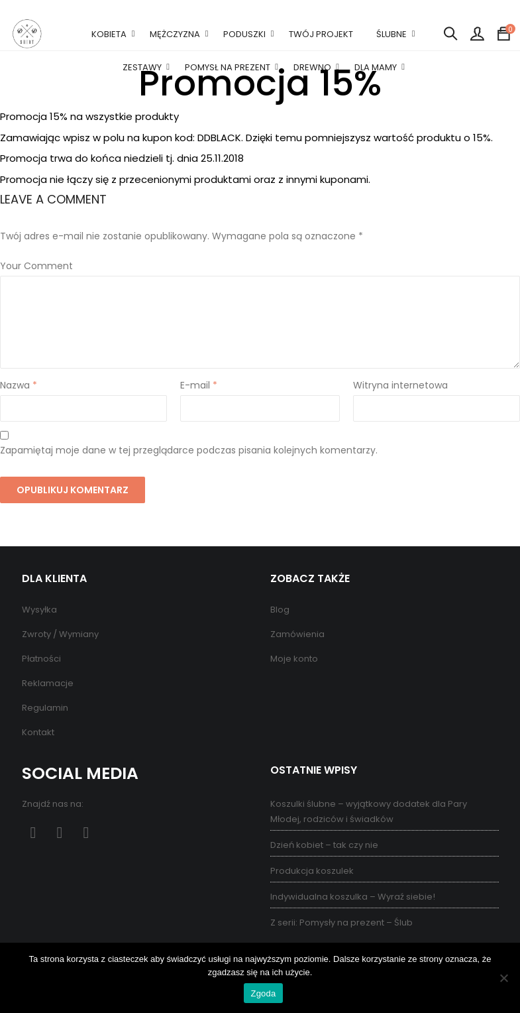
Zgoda (263, 993)
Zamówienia (297, 634)
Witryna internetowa (400, 385)
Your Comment (36, 265)
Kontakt (38, 732)
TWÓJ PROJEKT (321, 34)
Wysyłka (39, 609)
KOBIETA (109, 34)
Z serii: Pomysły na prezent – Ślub (341, 922)
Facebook (33, 833)
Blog (279, 609)
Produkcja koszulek (312, 870)
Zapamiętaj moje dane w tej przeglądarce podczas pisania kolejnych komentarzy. (189, 450)
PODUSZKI (244, 34)
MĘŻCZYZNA (175, 34)
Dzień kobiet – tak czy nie (324, 845)
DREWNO (312, 67)
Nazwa (18, 385)
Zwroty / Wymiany (60, 634)
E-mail (198, 385)
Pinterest (60, 833)
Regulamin (45, 707)
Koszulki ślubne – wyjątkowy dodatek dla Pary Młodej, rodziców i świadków (368, 811)
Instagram (86, 833)
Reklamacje (48, 683)
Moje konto (294, 658)
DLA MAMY (375, 67)
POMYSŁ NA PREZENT (227, 67)
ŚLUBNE (391, 34)
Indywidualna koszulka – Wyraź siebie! (352, 896)
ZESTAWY (142, 67)
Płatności (41, 658)
